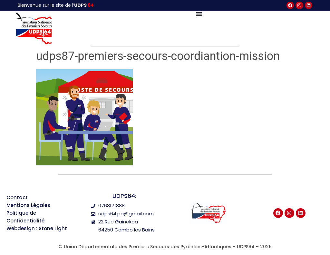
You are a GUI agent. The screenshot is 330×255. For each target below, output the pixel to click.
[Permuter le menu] (199, 14)
